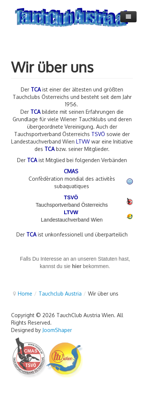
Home (25, 293)
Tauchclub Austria (60, 293)
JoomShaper (57, 330)
